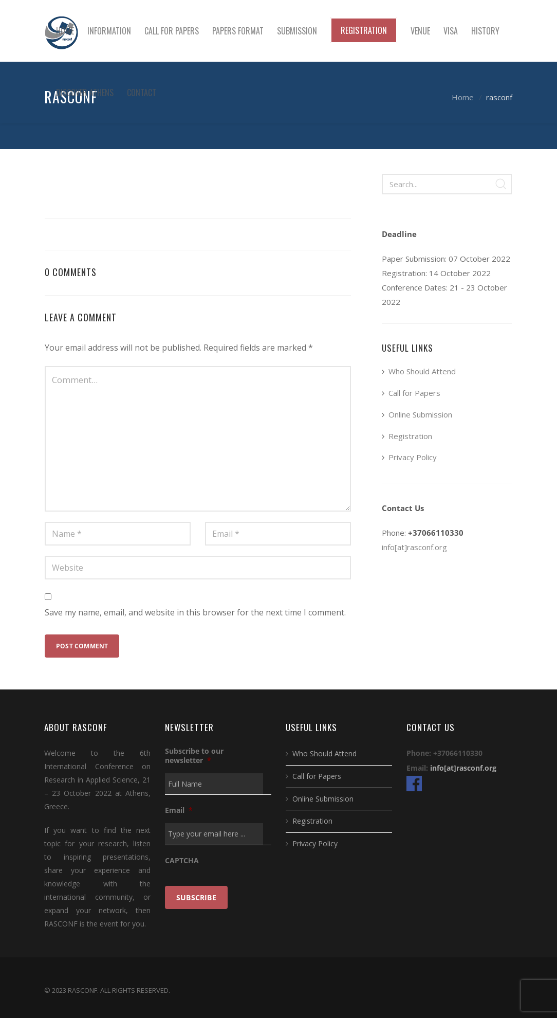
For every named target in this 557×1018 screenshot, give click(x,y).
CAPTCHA (182, 860)
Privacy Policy (412, 457)
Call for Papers (414, 393)
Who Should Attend (422, 371)
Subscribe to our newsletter (194, 756)
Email (179, 810)
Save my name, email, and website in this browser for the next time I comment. (195, 612)
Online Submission (420, 414)
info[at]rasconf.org (414, 547)
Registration (410, 436)
